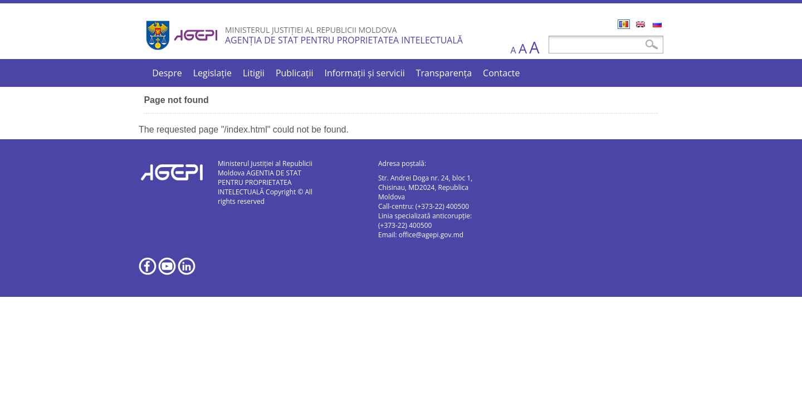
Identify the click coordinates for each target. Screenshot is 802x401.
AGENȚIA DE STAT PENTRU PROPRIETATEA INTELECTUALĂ (344, 40)
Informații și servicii (365, 73)
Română (623, 24)
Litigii (254, 73)
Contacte (501, 73)
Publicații (295, 73)
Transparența (444, 73)
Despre (167, 73)
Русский (657, 24)
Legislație (212, 73)
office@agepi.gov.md (431, 234)
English (640, 24)
